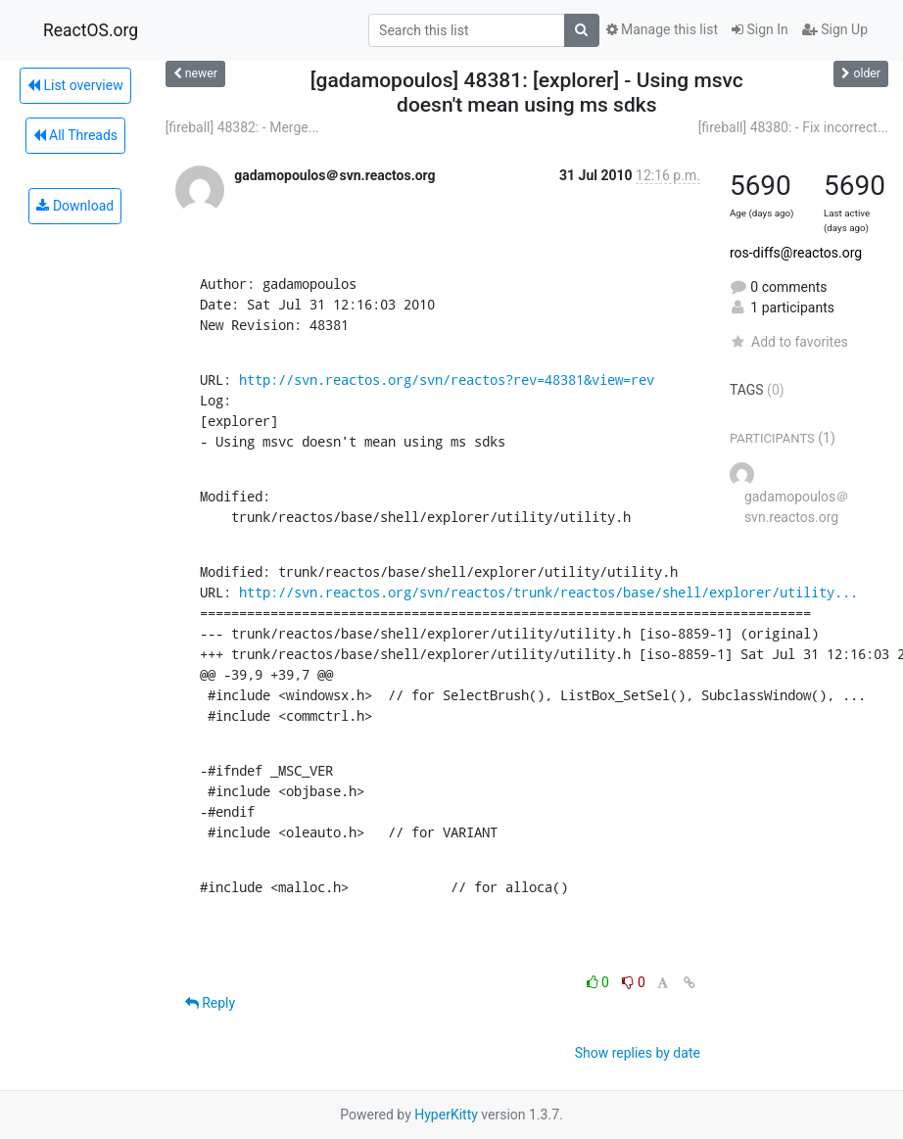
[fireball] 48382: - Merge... (242, 127)
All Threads (75, 135)
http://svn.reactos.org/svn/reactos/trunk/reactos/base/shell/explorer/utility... (548, 592)
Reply (210, 1003)
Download (75, 206)
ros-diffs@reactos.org (796, 253)
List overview (75, 85)
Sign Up (835, 29)
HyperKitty (446, 1114)
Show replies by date (637, 1053)
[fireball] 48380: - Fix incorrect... (793, 127)
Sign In (760, 29)
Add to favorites (789, 342)
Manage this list (662, 29)
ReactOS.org (90, 30)
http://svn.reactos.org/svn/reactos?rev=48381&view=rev (446, 379)
